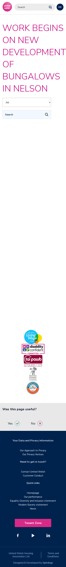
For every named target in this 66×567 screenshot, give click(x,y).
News (33, 508)
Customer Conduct (33, 475)
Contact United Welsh (33, 471)
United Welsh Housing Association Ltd (21, 555)
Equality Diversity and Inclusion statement (33, 500)
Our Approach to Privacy (33, 450)
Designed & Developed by (33, 562)
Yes (14, 423)
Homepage (33, 493)
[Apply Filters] (46, 114)
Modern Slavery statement (33, 504)
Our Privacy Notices (33, 454)
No (37, 423)
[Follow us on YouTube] (33, 535)
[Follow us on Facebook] (17, 535)
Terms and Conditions (53, 555)
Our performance (33, 496)
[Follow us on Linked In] (48, 535)
